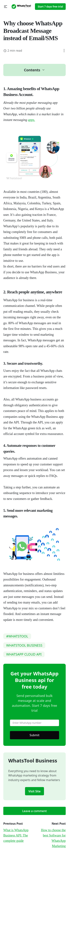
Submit (35, 735)
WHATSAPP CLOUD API (24, 654)
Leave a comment (34, 811)
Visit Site (35, 791)
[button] (5, 7)
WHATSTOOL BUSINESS (24, 645)
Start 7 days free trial (50, 6)
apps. (31, 120)
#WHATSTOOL (17, 636)
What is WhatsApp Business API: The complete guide (16, 835)
